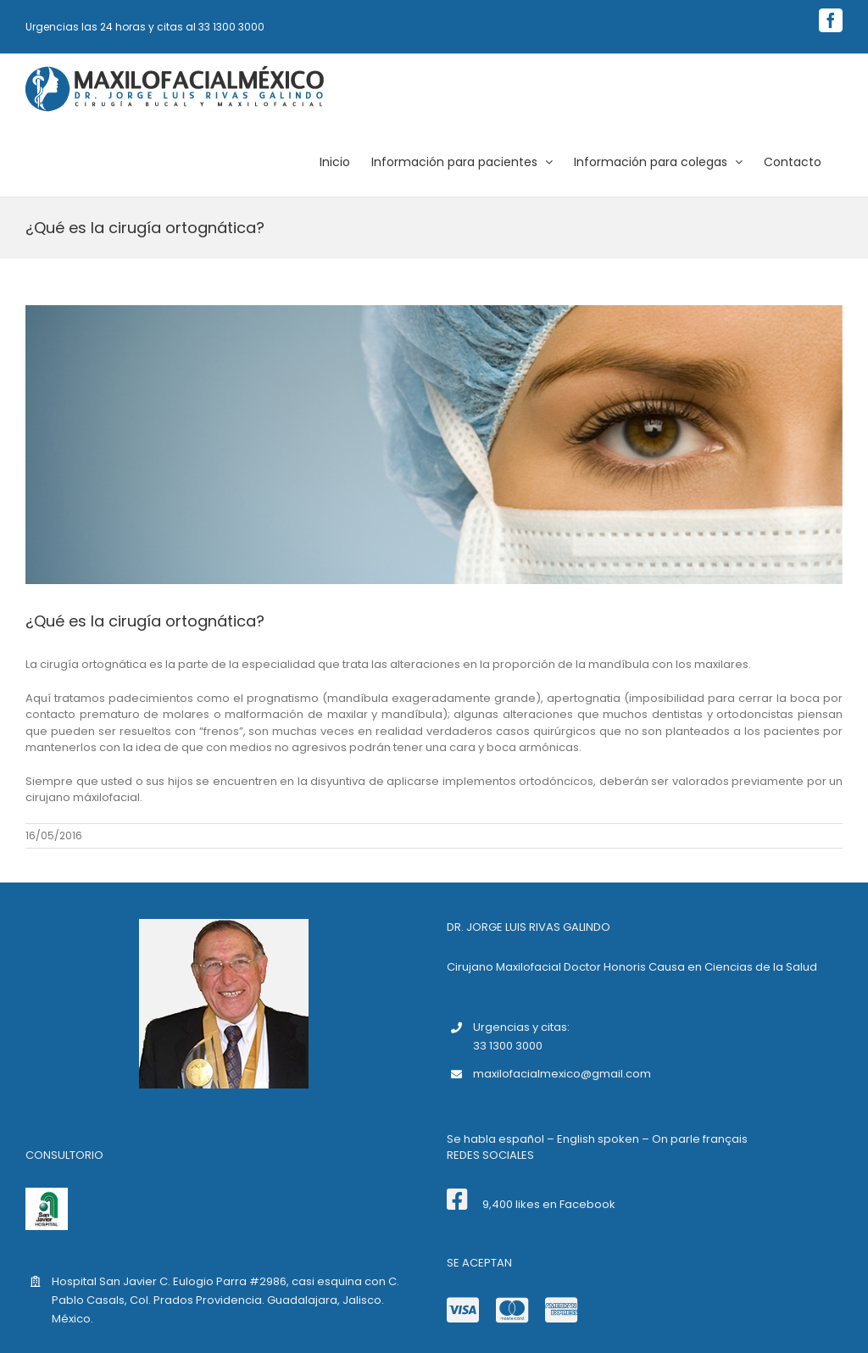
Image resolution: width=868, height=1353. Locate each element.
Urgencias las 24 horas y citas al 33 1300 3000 (144, 26)
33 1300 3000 (507, 1046)
